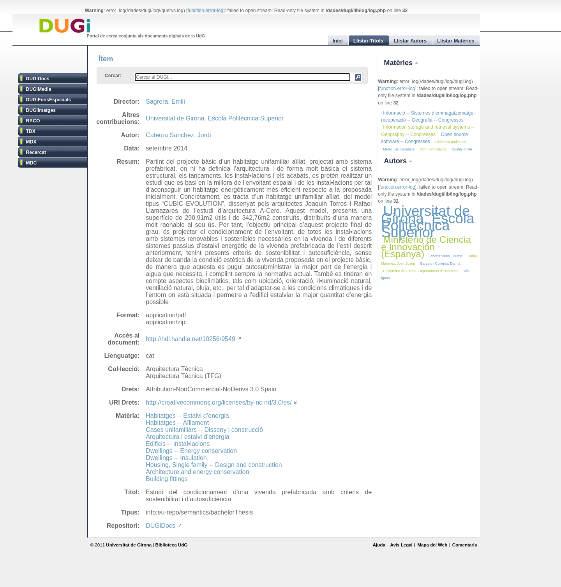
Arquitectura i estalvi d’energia (187, 436)
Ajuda (379, 545)
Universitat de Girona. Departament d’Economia (420, 271)
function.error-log (205, 10)
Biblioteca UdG (171, 545)
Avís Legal (401, 545)
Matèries (399, 62)
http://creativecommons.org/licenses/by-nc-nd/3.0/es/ (221, 402)
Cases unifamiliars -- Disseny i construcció (204, 429)
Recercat (36, 152)
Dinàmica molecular (450, 142)
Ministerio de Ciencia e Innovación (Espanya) (426, 246)
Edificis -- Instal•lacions (178, 443)
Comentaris (464, 545)
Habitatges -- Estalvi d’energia (187, 415)
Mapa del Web (432, 545)
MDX (31, 142)
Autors (396, 161)
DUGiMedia (38, 89)
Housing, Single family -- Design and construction (214, 464)
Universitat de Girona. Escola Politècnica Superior (215, 118)
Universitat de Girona (129, 545)
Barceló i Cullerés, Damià (440, 263)
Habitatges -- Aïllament (177, 422)
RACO (33, 121)
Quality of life (462, 149)
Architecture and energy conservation (197, 472)
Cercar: (113, 75)
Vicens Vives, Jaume (445, 256)
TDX (30, 131)
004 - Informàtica (433, 149)
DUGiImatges (41, 110)
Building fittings (167, 479)
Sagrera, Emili (165, 101)
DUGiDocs (37, 78)
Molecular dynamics (399, 149)
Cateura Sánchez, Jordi (178, 135)
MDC (31, 163)
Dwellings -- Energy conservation (191, 450)
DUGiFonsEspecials (48, 100)
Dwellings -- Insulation (176, 457)
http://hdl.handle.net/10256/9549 (193, 339)
